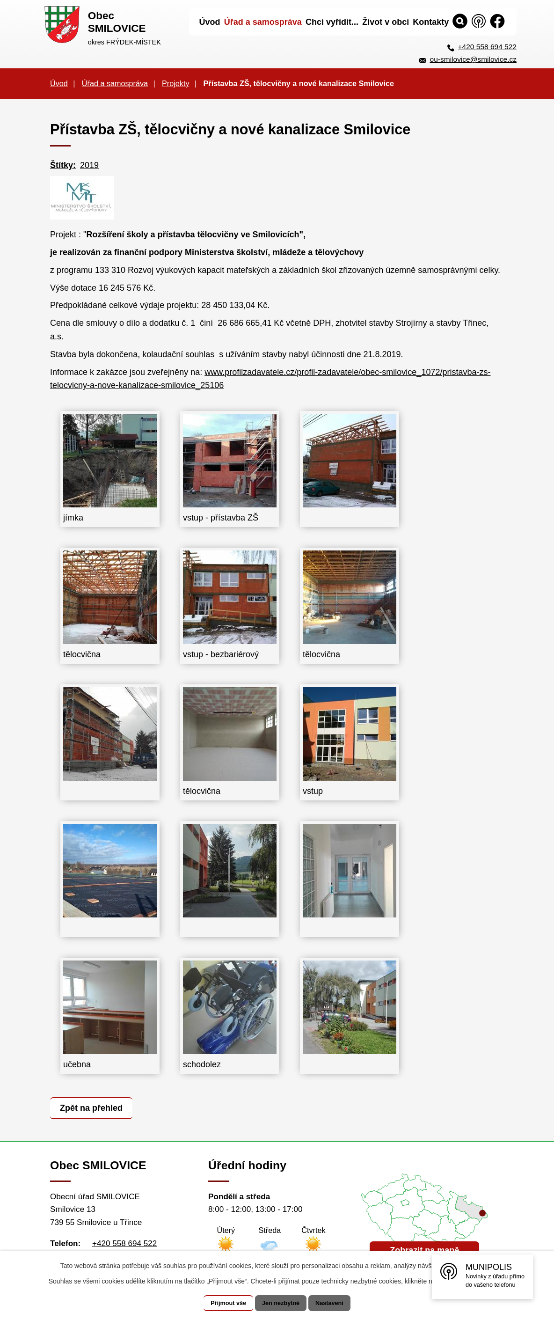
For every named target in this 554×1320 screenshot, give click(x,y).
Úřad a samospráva (115, 83)
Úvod (59, 83)
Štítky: (63, 165)
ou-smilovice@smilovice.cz (473, 59)
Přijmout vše (219, 1303)
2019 (89, 165)
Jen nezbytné (281, 1303)
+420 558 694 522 (487, 47)
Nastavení (338, 1303)
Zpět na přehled (94, 1107)
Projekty (175, 83)
